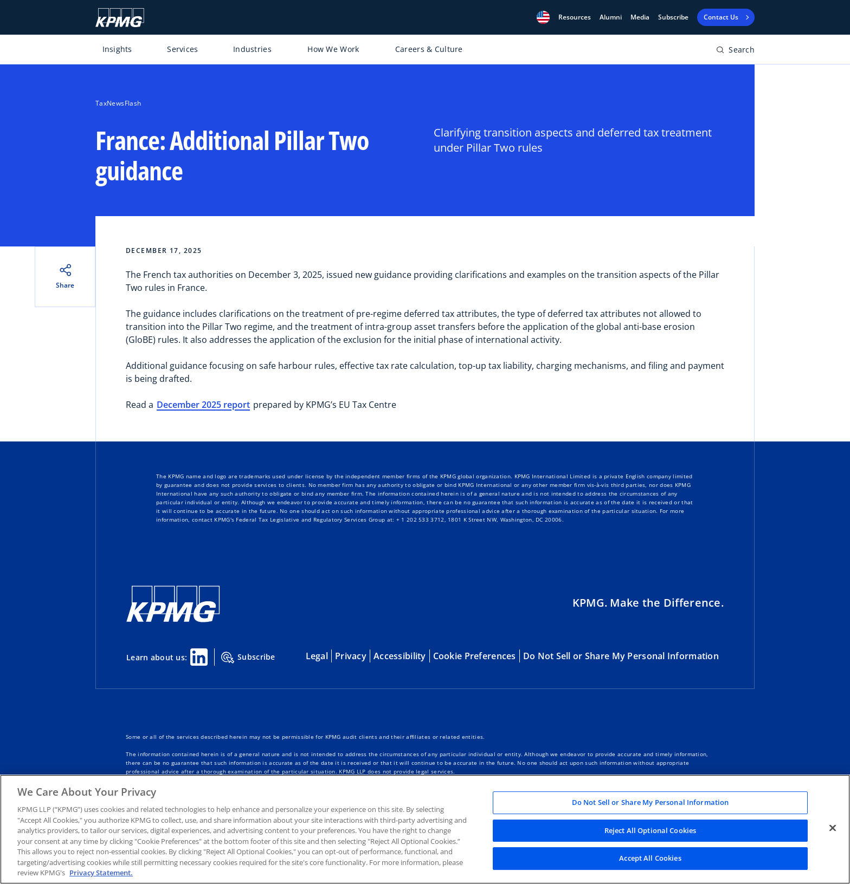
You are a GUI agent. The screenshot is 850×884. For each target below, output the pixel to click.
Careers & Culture (429, 49)
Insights (117, 49)
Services (182, 49)
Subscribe (673, 17)
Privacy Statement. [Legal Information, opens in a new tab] (101, 872)
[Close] (833, 828)
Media (639, 17)
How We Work (333, 49)
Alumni (611, 17)
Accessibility (400, 656)
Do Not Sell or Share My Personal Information (621, 656)
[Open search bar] (735, 51)
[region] (425, 829)
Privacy (350, 656)
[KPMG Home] (119, 17)
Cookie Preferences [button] (474, 656)
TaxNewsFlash (118, 103)
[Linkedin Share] (199, 657)
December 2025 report (203, 405)
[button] (543, 17)
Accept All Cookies (650, 858)
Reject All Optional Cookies (650, 830)
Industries (252, 49)
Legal (317, 656)
